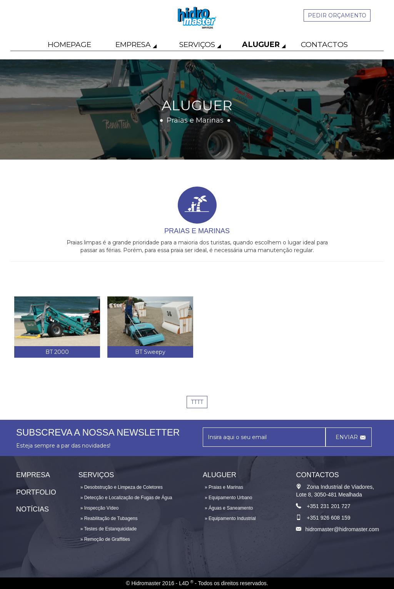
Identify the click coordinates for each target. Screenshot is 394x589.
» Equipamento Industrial (230, 518)
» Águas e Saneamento (229, 508)
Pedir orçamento (337, 15)
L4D (186, 583)
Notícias (32, 509)
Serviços (197, 44)
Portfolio (36, 492)
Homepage (69, 44)
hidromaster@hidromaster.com (342, 529)
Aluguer (261, 44)
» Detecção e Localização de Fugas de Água (126, 497)
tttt (197, 402)
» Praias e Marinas (224, 487)
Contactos (324, 44)
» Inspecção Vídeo (99, 508)
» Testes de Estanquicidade (108, 529)
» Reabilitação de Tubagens (109, 518)
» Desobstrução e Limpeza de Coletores (121, 487)
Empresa (133, 44)
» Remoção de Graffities (105, 539)
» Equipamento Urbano (228, 497)
